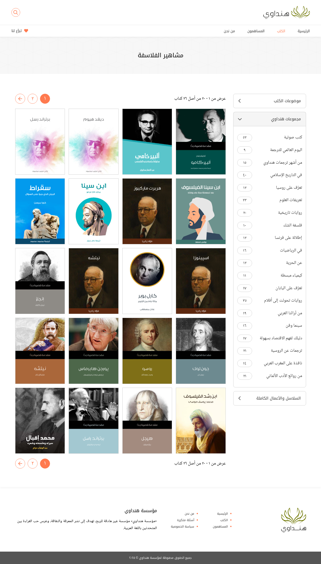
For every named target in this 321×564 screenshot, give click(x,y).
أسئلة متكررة (185, 520)
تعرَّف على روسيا (269, 188)
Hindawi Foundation (293, 520)
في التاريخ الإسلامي (269, 175)
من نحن (229, 31)
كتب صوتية (269, 137)
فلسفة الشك (269, 225)
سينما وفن (269, 326)
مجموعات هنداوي (269, 119)
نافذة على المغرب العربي (269, 363)
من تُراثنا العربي (269, 313)
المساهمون (256, 31)
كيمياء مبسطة (269, 276)
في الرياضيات (269, 250)
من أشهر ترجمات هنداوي (269, 163)
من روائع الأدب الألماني (269, 376)
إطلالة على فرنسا (269, 238)
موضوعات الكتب (269, 101)
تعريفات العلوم (269, 200)
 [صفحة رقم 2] (20, 99)
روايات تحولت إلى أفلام (269, 301)
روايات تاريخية (269, 213)
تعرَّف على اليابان (269, 288)
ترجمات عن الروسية (269, 351)
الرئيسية (304, 31)
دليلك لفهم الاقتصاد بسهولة (269, 338)
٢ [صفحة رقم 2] (32, 99)
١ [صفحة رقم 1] (45, 99)
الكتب (281, 31)
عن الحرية (269, 263)
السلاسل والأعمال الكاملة (269, 398)
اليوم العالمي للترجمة (269, 150)
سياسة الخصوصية (182, 526)
